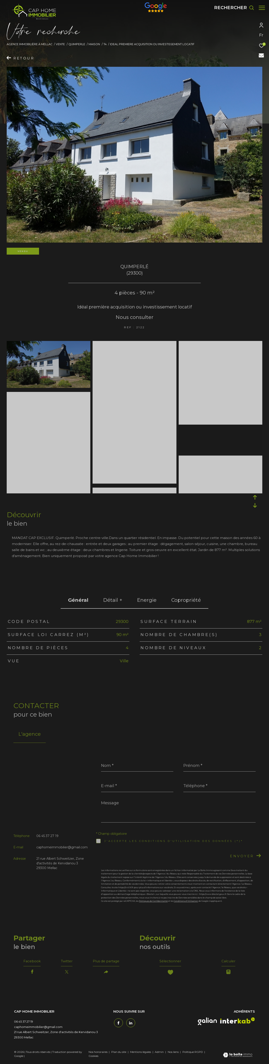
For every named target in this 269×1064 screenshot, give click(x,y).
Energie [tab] (147, 600)
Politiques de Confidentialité (153, 901)
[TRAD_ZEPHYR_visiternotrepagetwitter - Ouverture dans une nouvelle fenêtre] (130, 1023)
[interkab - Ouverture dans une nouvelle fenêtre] (237, 1022)
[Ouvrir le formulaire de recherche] (232, 7)
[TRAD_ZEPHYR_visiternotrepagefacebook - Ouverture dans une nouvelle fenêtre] (117, 1023)
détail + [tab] (112, 600)
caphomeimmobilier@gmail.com (62, 847)
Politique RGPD (192, 1053)
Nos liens (173, 1053)
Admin (159, 1053)
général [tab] (78, 600)
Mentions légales (141, 1053)
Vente (60, 44)
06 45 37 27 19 (47, 836)
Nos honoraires (98, 1053)
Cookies (93, 1057)
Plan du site (119, 1053)
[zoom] (48, 344)
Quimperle (76, 44)
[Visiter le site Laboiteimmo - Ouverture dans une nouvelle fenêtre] (237, 1056)
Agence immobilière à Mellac (29, 44)
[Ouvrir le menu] (262, 8)
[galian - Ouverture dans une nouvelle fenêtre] (207, 1022)
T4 (105, 44)
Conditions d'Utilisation (186, 901)
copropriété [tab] (186, 600)
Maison (94, 44)
